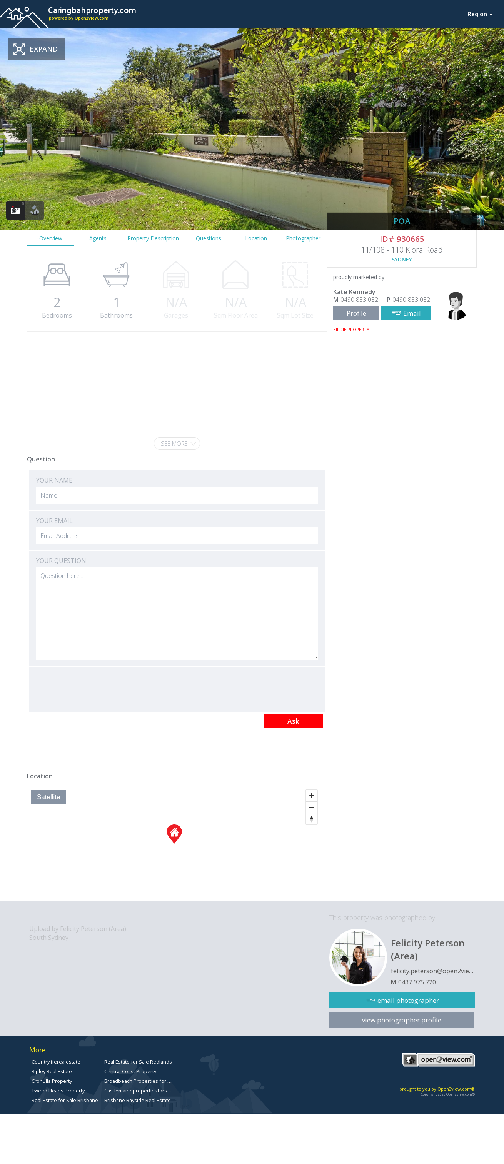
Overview (50, 238)
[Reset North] (311, 818)
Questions (208, 238)
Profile (356, 313)
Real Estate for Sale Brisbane (65, 1100)
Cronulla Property (52, 1080)
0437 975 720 (417, 982)
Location (256, 238)
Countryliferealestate (56, 1061)
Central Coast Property (130, 1071)
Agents (98, 238)
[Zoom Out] (311, 807)
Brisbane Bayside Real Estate (137, 1100)
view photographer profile (401, 1020)
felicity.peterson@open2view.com (433, 971)
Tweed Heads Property (58, 1090)
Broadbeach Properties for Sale (140, 1080)
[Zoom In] (311, 795)
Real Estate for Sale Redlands (138, 1061)
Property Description (153, 238)
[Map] (174, 843)
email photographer (408, 1000)
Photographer (303, 238)
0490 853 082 (359, 299)
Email (412, 313)
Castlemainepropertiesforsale (139, 1090)
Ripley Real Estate (52, 1071)
